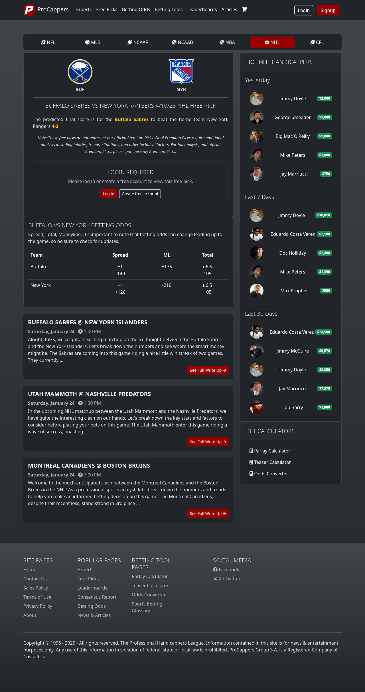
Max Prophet (294, 290)
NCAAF (137, 42)
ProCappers (46, 10)
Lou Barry (292, 407)
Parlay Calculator (272, 451)
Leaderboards (202, 9)
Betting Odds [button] (136, 9)
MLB (92, 42)
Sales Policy (35, 588)
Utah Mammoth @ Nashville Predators (89, 394)
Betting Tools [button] (168, 9)
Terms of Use (37, 597)
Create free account (140, 193)
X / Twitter (226, 579)
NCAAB (182, 42)
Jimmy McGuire (292, 351)
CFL (317, 42)
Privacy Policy (37, 606)
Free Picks (88, 579)
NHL (272, 42)
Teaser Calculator (272, 462)
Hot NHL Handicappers (279, 62)
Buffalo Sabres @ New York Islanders (87, 322)
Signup (328, 10)
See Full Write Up (208, 370)
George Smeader (293, 117)
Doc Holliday (292, 253)
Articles (229, 9)
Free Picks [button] (106, 9)
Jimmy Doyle (292, 98)
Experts (84, 9)
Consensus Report (97, 597)
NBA (227, 42)
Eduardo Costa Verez (293, 234)
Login (304, 10)
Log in (108, 193)
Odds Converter (271, 473)
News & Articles (94, 615)
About (29, 615)
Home (29, 569)
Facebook (226, 569)
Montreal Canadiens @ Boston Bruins (89, 465)
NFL (48, 42)
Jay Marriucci (294, 174)
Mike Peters (292, 155)
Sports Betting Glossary (147, 607)
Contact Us (34, 579)
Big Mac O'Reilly (293, 136)
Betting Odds (92, 606)
